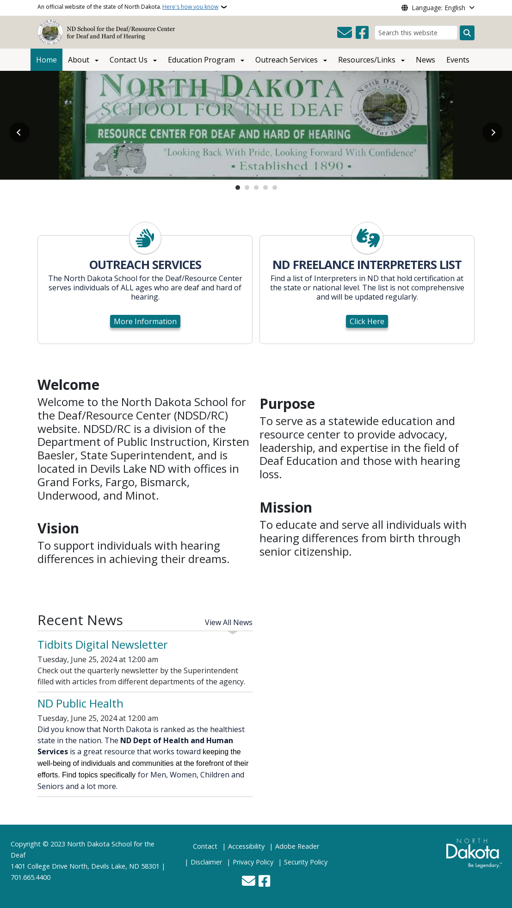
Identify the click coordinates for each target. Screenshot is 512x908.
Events (457, 60)
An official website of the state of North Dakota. (127, 7)
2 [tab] (247, 187)
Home (46, 60)
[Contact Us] (344, 33)
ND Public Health (80, 703)
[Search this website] (416, 32)
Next (492, 132)
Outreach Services (286, 60)
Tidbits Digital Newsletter (102, 644)
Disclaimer (206, 862)
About (78, 60)
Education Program (201, 60)
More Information (145, 321)
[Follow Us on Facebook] (362, 33)
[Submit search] (467, 32)
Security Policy (305, 862)
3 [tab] (256, 187)
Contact (205, 846)
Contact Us (129, 60)
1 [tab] (237, 187)
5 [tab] (274, 187)
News (425, 60)
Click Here (367, 321)
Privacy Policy (253, 862)
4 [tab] (265, 187)
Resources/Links (366, 60)
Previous (19, 132)
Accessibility (246, 846)
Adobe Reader (297, 846)
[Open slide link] (256, 125)
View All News (229, 622)
